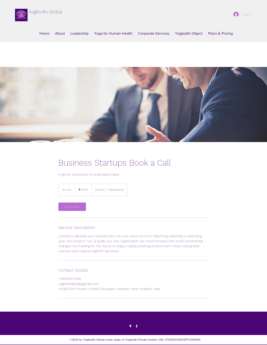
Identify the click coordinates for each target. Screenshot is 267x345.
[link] (72, 207)
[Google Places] (130, 326)
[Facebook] (137, 326)
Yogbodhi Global (45, 11)
